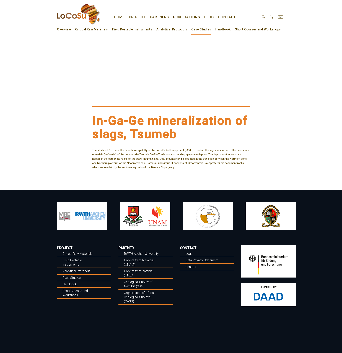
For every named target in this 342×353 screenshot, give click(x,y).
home (119, 17)
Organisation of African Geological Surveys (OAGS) (139, 296)
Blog (206, 17)
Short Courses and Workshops (253, 30)
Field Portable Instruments (130, 30)
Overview (64, 30)
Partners (158, 17)
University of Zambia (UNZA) (137, 273)
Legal (189, 253)
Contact (223, 17)
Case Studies (197, 30)
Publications (185, 17)
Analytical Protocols (169, 30)
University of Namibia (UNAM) (138, 262)
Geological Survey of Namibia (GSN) (137, 284)
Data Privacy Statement (201, 260)
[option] (82, 216)
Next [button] (301, 216)
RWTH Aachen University (141, 253)
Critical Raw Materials (91, 30)
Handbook (219, 30)
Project (137, 17)
